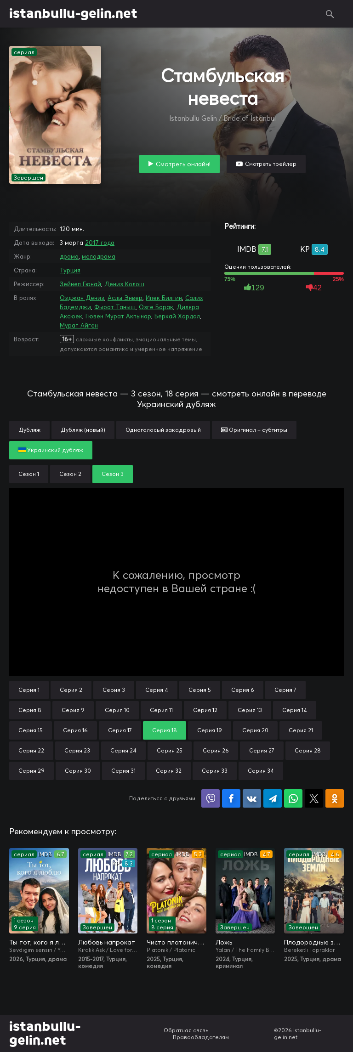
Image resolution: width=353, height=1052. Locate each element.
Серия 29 (31, 770)
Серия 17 (120, 730)
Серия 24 (123, 750)
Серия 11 (161, 710)
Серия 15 (30, 730)
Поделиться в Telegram (272, 798)
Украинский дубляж (50, 450)
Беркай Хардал (177, 316)
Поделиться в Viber (210, 798)
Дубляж (29, 429)
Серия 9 (73, 710)
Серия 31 (123, 770)
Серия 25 (169, 750)
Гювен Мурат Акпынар (118, 316)
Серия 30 (78, 770)
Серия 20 (255, 730)
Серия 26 (216, 750)
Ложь (224, 942)
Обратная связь (186, 1030)
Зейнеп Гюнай (80, 284)
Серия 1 (29, 689)
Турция (70, 270)
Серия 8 (29, 710)
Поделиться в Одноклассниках (334, 798)
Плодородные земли (314, 942)
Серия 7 (285, 689)
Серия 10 (117, 710)
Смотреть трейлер (270, 163)
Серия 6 (242, 689)
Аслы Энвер (125, 297)
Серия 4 (156, 689)
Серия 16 (75, 730)
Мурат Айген (79, 325)
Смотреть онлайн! (183, 164)
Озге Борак (156, 307)
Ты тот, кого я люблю (39, 942)
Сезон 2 (70, 473)
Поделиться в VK (252, 798)
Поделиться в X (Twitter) (314, 798)
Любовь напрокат (106, 942)
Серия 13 (250, 710)
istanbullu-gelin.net (73, 14)
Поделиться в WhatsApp (293, 798)
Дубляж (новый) (83, 429)
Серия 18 (164, 730)
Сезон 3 (113, 473)
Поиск (330, 14)
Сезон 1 (28, 473)
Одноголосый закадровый (163, 429)
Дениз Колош (124, 284)
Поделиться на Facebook (231, 798)
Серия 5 (199, 689)
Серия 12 (205, 710)
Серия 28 (308, 750)
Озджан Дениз (82, 297)
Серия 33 (215, 770)
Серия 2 (71, 689)
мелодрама (98, 256)
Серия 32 (169, 770)
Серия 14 (294, 710)
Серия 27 (261, 750)
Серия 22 (31, 750)
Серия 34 (261, 770)
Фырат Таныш (115, 307)
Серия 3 (113, 689)
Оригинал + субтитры (254, 429)
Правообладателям (201, 1037)
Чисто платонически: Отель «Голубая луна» (176, 942)
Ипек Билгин (164, 297)
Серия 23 (77, 750)
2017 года (99, 242)
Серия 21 (301, 730)
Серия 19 (209, 730)
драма (69, 256)
